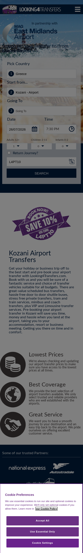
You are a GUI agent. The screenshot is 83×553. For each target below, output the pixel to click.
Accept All (42, 520)
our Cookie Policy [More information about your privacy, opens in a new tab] (46, 508)
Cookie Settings (42, 543)
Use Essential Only (42, 531)
